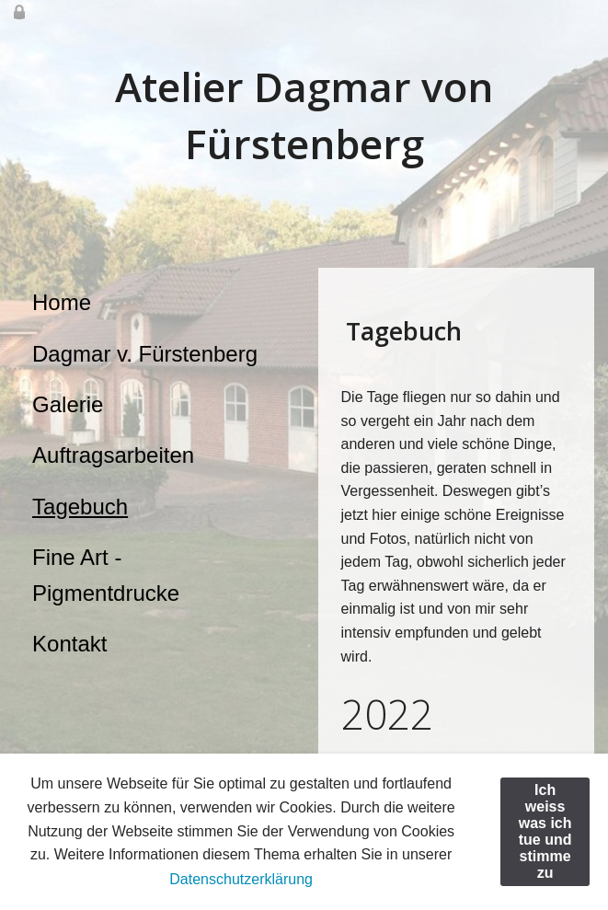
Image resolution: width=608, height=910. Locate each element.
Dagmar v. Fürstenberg (145, 353)
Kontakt (69, 643)
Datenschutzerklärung (241, 879)
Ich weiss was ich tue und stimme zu (545, 831)
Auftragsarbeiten (113, 455)
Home (61, 302)
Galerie (67, 404)
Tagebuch (80, 506)
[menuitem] (152, 303)
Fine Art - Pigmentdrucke (105, 575)
